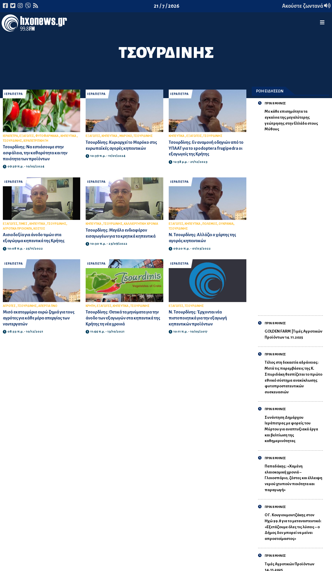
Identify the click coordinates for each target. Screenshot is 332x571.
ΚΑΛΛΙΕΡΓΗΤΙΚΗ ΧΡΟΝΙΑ (141, 223)
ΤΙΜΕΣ (23, 223)
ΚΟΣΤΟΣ (39, 228)
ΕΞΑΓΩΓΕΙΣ (194, 135)
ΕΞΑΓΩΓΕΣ (26, 135)
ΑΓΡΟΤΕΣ (9, 305)
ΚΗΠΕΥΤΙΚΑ (69, 135)
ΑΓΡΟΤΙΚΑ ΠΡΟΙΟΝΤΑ (17, 228)
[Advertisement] (294, 220)
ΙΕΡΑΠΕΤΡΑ (13, 94)
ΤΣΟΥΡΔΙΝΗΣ (12, 140)
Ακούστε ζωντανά (306, 6)
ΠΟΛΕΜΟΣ (209, 223)
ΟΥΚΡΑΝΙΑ (226, 223)
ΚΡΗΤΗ (90, 305)
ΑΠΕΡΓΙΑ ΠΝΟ (47, 305)
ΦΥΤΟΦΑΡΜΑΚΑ (47, 135)
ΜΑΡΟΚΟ (125, 135)
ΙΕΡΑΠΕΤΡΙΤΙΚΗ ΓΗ (35, 140)
